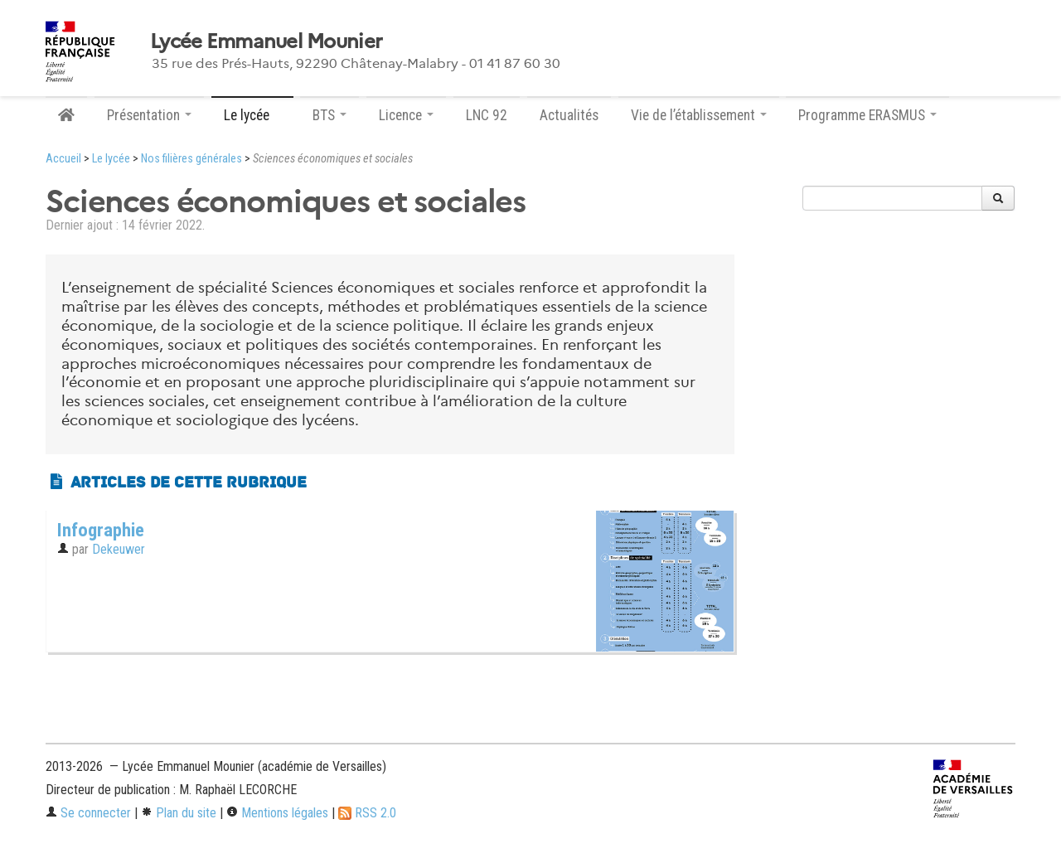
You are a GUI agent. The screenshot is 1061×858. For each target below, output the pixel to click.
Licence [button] (406, 115)
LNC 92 (486, 115)
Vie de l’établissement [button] (699, 115)
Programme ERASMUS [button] (867, 115)
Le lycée (111, 159)
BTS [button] (329, 115)
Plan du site (178, 813)
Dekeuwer (118, 549)
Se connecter (88, 813)
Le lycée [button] (252, 115)
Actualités (569, 115)
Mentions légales (277, 813)
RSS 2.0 (367, 813)
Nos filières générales (191, 159)
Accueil (63, 159)
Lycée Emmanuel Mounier (266, 41)
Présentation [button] (149, 115)
